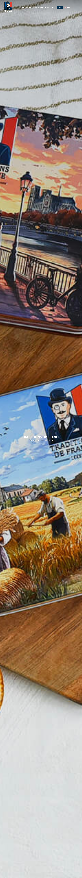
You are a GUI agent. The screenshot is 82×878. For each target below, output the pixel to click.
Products (46, 7)
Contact (53, 7)
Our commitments (37, 7)
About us (28, 7)
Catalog (60, 7)
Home (22, 7)
